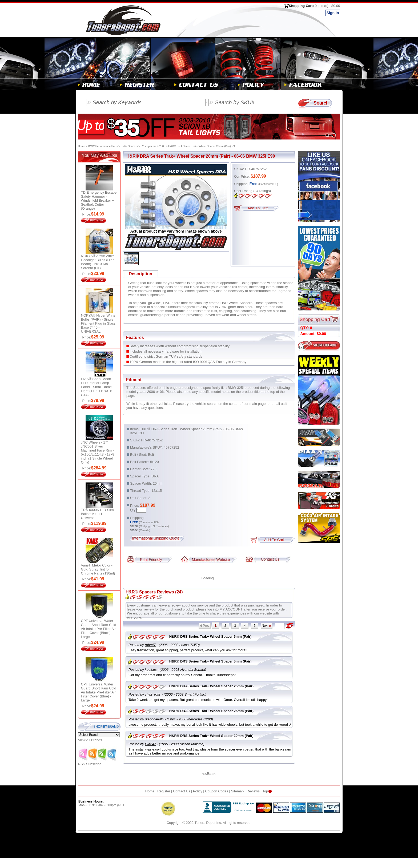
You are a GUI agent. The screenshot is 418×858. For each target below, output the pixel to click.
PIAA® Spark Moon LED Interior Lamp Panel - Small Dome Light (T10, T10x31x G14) (96, 387)
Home (81, 146)
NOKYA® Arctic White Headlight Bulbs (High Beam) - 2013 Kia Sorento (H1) (98, 262)
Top (267, 791)
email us (278, 404)
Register (163, 791)
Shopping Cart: (314, 6)
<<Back (209, 774)
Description (140, 274)
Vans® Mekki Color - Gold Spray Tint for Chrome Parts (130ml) (98, 569)
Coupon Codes (216, 791)
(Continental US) (268, 184)
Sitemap (237, 791)
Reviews (253, 791)
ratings (262, 191)
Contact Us (181, 791)
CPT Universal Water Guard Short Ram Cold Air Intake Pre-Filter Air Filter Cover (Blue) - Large (98, 692)
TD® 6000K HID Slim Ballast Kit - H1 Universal (97, 514)
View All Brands (90, 740)
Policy (197, 791)
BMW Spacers (129, 146)
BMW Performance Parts (103, 146)
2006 (162, 146)
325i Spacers (148, 146)
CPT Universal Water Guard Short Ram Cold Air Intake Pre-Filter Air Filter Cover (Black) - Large (98, 629)
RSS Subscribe (97, 762)
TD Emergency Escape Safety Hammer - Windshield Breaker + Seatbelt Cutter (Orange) (99, 200)
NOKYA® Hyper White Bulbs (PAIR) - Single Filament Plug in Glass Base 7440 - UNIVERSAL (98, 323)
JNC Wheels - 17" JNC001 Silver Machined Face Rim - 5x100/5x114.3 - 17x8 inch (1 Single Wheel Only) (97, 452)
